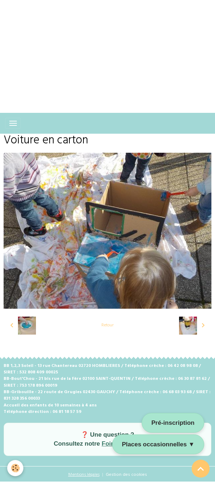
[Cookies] (15, 468)
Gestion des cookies (126, 475)
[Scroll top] (201, 469)
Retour (107, 325)
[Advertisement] (107, 50)
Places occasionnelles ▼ (158, 444)
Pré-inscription (173, 422)
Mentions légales (84, 474)
